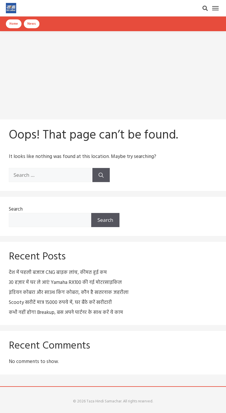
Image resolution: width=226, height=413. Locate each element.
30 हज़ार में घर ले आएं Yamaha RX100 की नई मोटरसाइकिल (65, 283)
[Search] (205, 8)
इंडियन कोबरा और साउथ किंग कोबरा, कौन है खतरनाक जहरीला (69, 293)
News (31, 23)
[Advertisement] (113, 72)
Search (16, 209)
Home (13, 23)
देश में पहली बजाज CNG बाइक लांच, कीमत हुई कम (58, 273)
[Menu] (215, 8)
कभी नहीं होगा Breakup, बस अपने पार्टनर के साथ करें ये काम (66, 313)
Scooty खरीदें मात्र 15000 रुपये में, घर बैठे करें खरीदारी (60, 303)
